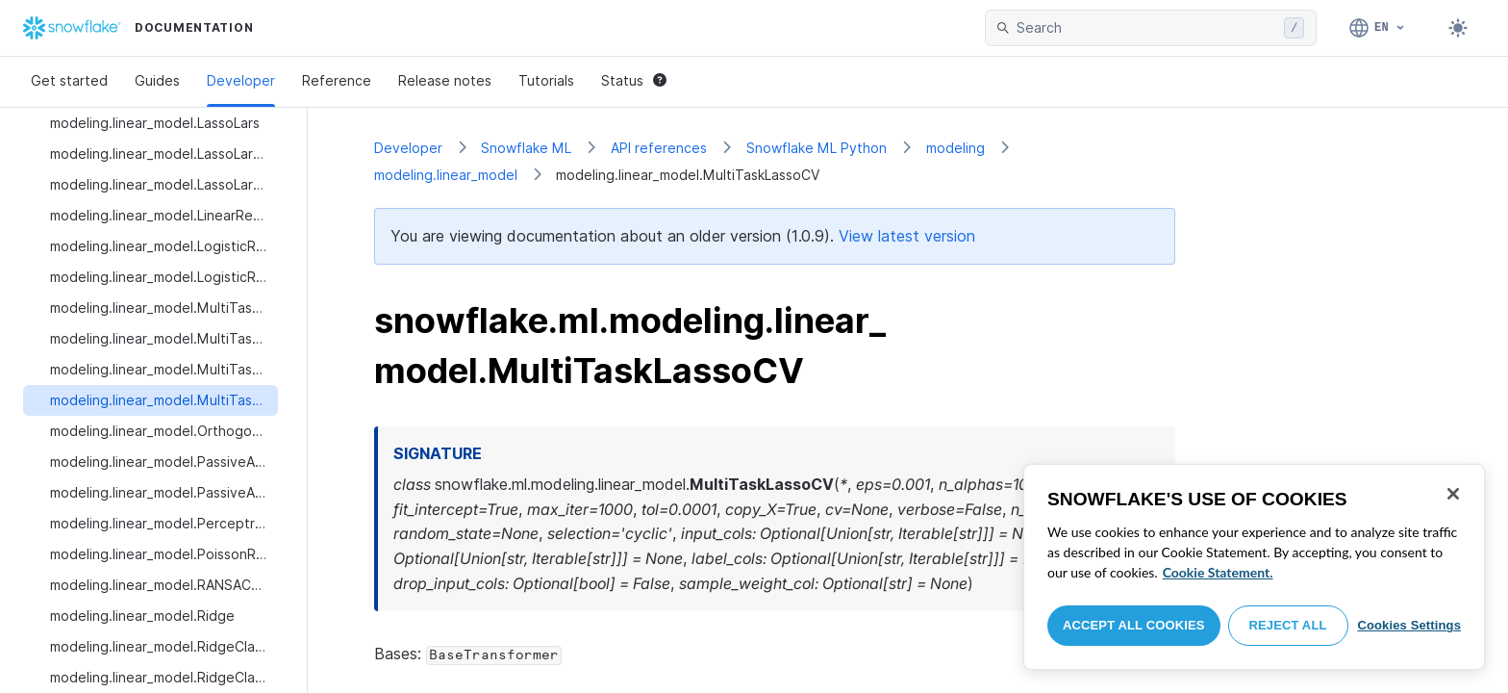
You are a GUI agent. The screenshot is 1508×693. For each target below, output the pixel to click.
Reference (336, 80)
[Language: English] (1378, 28)
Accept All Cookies (1134, 625)
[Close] (1453, 494)
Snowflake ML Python (816, 148)
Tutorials (546, 80)
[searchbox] (1146, 28)
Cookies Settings (1409, 625)
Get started (69, 80)
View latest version (907, 235)
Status (633, 80)
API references (659, 148)
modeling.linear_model (445, 175)
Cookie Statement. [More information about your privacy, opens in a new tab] (1218, 572)
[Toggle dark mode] (1458, 28)
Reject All (1288, 625)
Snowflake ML (526, 148)
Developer (241, 80)
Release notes (444, 80)
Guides (157, 80)
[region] (1254, 567)
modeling (955, 148)
